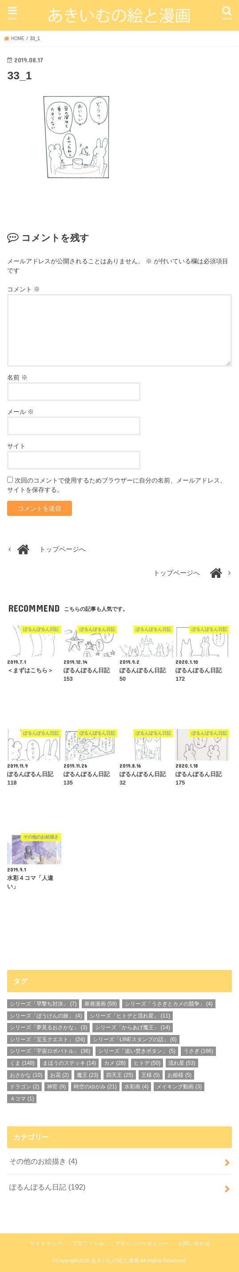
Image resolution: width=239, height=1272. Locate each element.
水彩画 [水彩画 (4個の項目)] (136, 1087)
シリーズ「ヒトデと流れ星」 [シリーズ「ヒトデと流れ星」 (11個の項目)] (130, 1016)
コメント (23, 289)
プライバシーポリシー (141, 1243)
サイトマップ (46, 1243)
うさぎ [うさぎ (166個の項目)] (198, 1051)
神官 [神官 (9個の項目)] (56, 1087)
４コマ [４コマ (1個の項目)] (22, 1099)
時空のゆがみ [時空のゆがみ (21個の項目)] (95, 1087)
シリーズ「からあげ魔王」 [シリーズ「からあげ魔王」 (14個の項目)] (132, 1027)
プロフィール (88, 1243)
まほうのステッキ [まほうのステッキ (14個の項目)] (69, 1063)
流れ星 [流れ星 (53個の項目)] (181, 1063)
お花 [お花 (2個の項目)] (59, 1075)
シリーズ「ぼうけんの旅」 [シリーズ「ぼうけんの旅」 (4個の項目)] (46, 1016)
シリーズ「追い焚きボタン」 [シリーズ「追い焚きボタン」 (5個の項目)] (136, 1051)
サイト (16, 446)
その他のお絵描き (43, 1161)
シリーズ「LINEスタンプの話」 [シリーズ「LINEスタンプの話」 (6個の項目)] (135, 1039)
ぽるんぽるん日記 (47, 1187)
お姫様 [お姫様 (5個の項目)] (179, 1075)
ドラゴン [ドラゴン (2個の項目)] (24, 1087)
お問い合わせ (194, 1243)
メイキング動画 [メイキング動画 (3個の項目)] (179, 1087)
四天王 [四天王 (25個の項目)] (119, 1075)
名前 (17, 377)
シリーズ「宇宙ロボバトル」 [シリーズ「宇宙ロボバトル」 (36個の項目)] (50, 1051)
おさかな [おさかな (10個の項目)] (26, 1075)
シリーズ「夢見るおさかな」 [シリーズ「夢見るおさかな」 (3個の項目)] (48, 1027)
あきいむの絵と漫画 (115, 1260)
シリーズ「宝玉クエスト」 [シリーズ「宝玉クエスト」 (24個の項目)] (47, 1039)
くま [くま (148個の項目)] (22, 1063)
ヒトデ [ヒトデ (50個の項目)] (147, 1063)
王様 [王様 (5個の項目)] (150, 1075)
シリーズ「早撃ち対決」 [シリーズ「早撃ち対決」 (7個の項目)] (43, 1004)
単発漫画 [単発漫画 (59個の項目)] (100, 1004)
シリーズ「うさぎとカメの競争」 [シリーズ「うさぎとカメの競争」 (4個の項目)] (169, 1004)
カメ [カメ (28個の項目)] (115, 1063)
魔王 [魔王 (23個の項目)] (88, 1075)
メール (20, 411)
